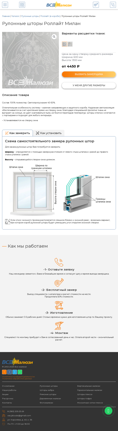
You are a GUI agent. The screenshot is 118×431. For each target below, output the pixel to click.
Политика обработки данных (17, 378)
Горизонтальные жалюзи (89, 390)
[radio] (64, 44)
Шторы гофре (84, 398)
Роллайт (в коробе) (50, 16)
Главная (6, 16)
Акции (5, 394)
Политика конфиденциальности (18, 376)
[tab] (17, 133)
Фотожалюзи (46, 402)
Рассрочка (7, 398)
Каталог (15, 16)
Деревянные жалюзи (50, 398)
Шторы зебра (47, 390)
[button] (54, 36)
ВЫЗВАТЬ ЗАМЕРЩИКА (89, 74)
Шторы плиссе (84, 394)
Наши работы (9, 390)
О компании (8, 386)
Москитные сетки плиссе (90, 402)
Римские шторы (48, 394)
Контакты (7, 402)
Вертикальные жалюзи (88, 386)
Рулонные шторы (30, 16)
